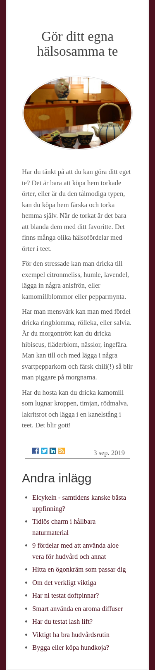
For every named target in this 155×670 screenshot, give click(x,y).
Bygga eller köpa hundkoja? (70, 647)
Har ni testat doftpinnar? (65, 595)
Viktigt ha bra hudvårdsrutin (71, 635)
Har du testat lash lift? (62, 621)
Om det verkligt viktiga (64, 583)
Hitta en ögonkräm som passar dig (79, 569)
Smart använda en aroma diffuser (77, 609)
